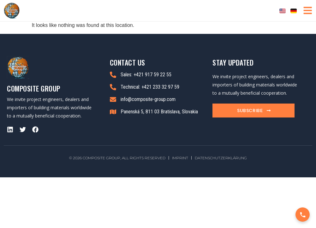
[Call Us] (302, 214)
